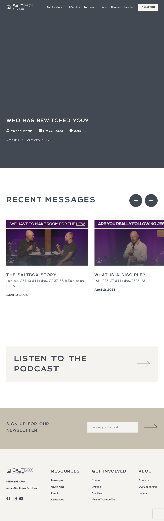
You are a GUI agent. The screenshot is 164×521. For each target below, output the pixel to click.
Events (128, 7)
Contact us (57, 500)
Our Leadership (148, 487)
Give (104, 7)
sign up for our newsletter (27, 427)
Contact (116, 7)
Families (97, 493)
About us (144, 480)
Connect (97, 480)
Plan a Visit (148, 7)
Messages (57, 480)
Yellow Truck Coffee (103, 500)
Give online (57, 487)
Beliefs (143, 493)
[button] (56, 7)
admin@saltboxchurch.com (22, 488)
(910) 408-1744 (16, 482)
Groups (96, 487)
